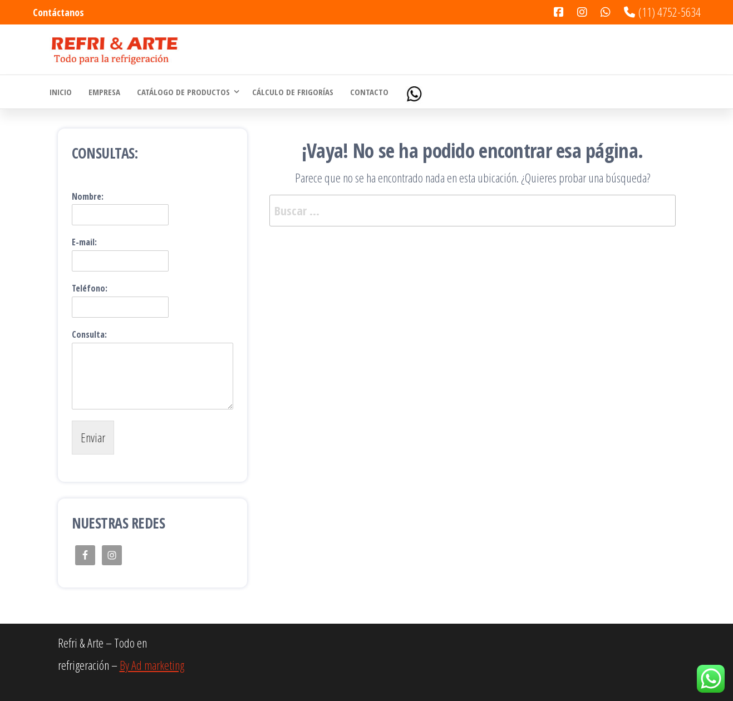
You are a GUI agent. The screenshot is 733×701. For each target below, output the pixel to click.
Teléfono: (89, 288)
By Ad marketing (152, 664)
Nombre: (88, 197)
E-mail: (84, 242)
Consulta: (89, 334)
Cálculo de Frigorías (292, 91)
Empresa (104, 91)
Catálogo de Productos (183, 91)
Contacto (369, 91)
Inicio (61, 91)
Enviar (93, 437)
